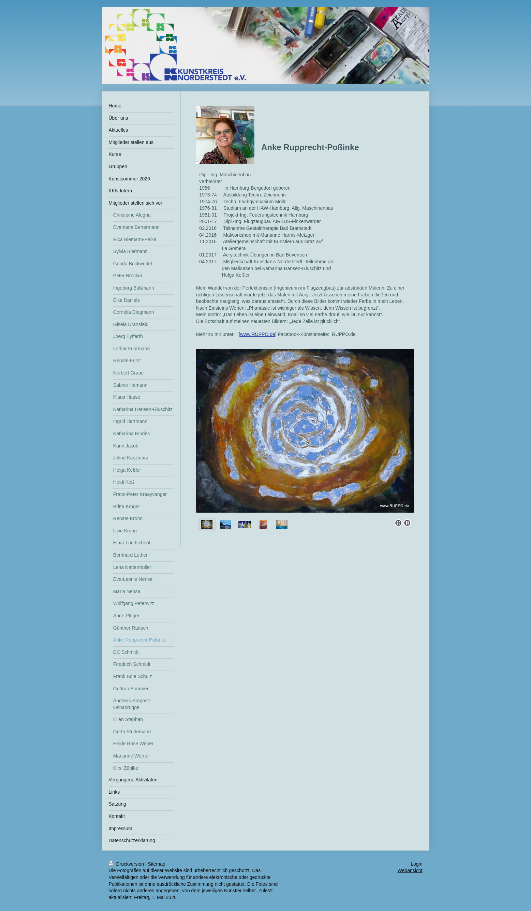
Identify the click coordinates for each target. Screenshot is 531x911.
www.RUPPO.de (257, 334)
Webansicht (410, 870)
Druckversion (127, 864)
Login (416, 864)
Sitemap (156, 864)
